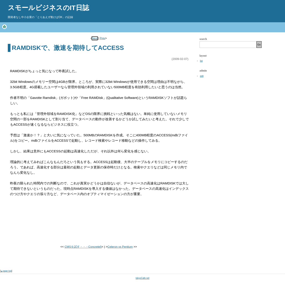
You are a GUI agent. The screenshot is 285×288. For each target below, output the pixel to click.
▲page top (6, 271)
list (201, 61)
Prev (102, 38)
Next (95, 38)
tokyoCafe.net (142, 278)
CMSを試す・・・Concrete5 (83, 246)
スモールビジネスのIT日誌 (48, 7)
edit (202, 76)
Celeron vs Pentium (120, 246)
